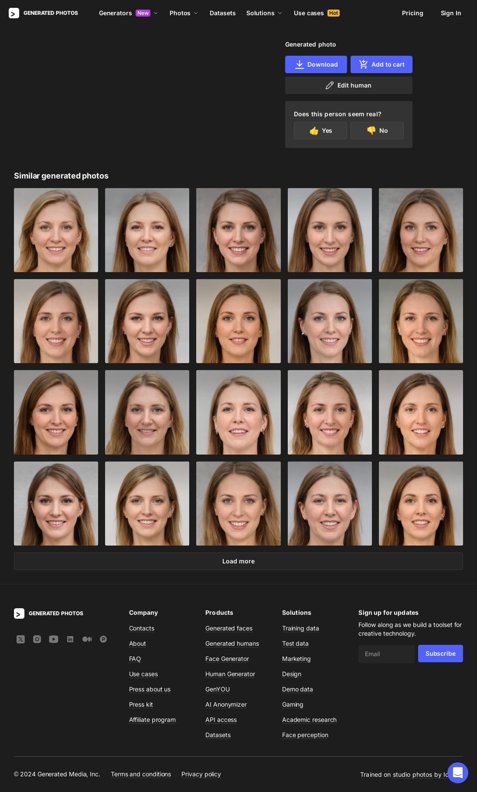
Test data (295, 643)
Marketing (296, 658)
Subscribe (441, 653)
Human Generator (230, 673)
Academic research (309, 719)
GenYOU (217, 689)
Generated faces (228, 628)
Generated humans (232, 643)
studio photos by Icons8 (428, 774)
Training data (300, 628)
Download (315, 64)
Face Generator (227, 658)
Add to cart (381, 64)
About (138, 643)
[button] (457, 772)
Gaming (293, 704)
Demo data (297, 689)
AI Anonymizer (226, 704)
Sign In (451, 13)
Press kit (141, 704)
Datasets (222, 13)
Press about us (150, 689)
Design (292, 673)
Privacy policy (201, 774)
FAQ (135, 658)
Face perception (305, 734)
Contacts (141, 628)
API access (221, 719)
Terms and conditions (141, 774)
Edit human (347, 85)
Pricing (412, 13)
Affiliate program (152, 719)
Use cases (317, 13)
